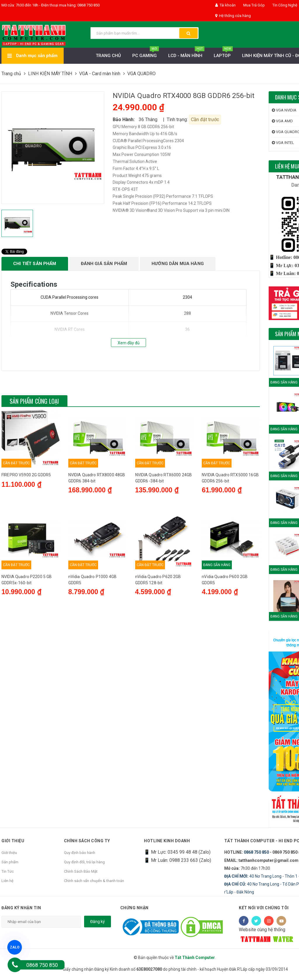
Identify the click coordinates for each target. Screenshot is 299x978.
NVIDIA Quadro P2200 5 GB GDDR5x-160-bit (26, 644)
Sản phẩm (9, 862)
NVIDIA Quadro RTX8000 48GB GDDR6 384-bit (96, 540)
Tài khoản (225, 5)
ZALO (15, 947)
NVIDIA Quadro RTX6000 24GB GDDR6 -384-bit (163, 540)
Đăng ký (97, 921)
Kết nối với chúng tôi (264, 907)
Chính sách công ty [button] (87, 840)
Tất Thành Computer (195, 957)
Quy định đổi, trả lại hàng (84, 862)
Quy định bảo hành (79, 852)
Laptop (223, 54)
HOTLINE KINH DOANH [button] (167, 840)
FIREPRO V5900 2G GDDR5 (26, 537)
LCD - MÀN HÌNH (186, 54)
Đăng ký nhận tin (21, 907)
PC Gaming (145, 54)
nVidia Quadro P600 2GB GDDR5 (225, 644)
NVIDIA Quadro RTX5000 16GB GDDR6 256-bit (230, 540)
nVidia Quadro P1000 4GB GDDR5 (92, 644)
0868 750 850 (256, 852)
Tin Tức (7, 871)
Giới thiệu (9, 852)
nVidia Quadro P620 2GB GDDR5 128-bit (158, 644)
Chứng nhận (134, 907)
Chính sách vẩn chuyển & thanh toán (94, 881)
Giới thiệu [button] (12, 840)
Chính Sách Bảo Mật (81, 871)
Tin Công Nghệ (284, 5)
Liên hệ (7, 881)
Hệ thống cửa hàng (233, 15)
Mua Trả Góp (253, 5)
